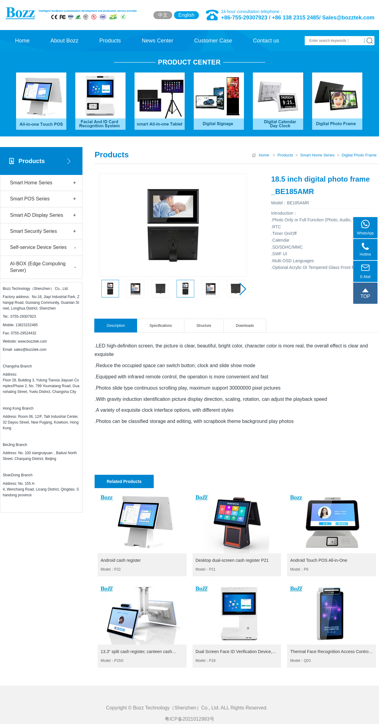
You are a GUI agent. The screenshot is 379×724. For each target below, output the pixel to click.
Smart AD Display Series (43, 215)
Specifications (160, 325)
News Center (157, 41)
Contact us (266, 41)
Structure (203, 325)
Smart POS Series (43, 199)
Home (22, 41)
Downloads (245, 325)
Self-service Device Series (43, 248)
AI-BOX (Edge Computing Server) (43, 267)
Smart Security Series (43, 231)
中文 (163, 15)
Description (116, 325)
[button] (243, 289)
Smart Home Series (43, 183)
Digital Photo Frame (359, 155)
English (186, 15)
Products (110, 41)
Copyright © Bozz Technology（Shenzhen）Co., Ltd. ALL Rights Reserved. (189, 720)
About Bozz (64, 41)
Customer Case (213, 41)
